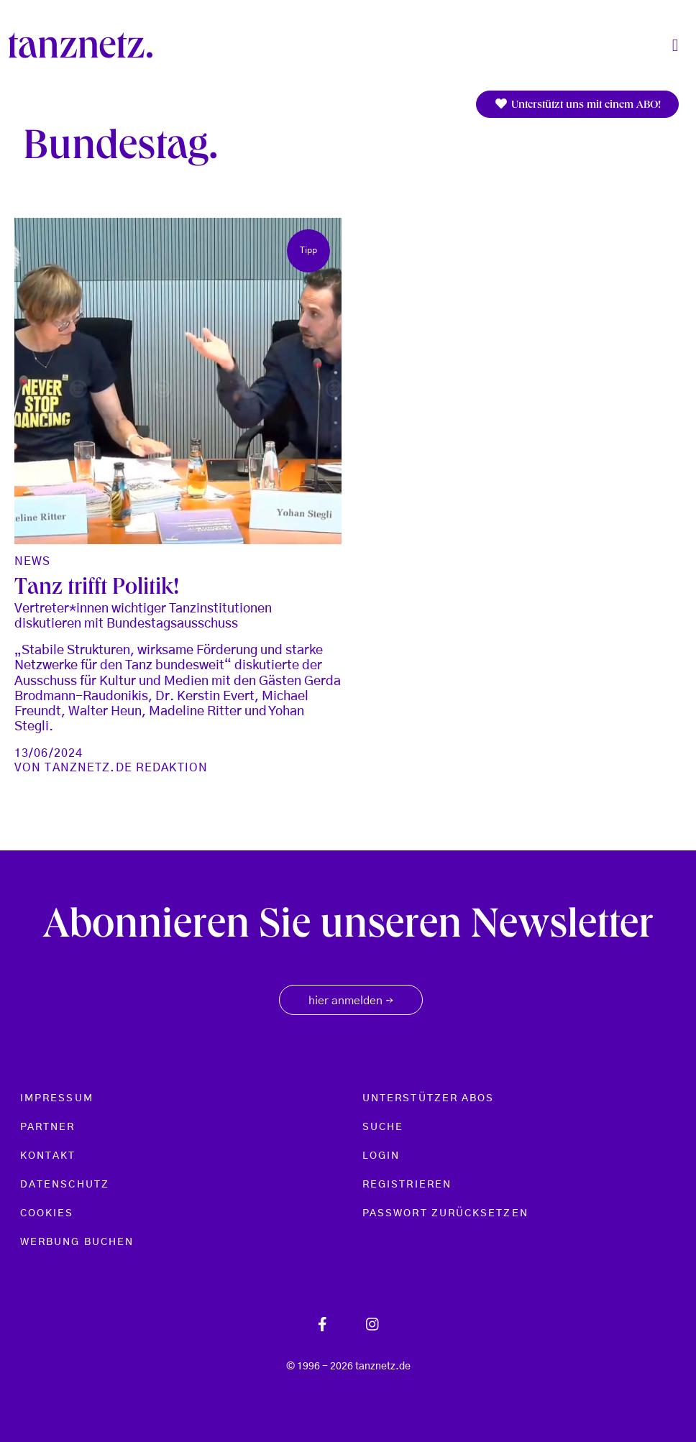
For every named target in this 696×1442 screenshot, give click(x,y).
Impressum (56, 1098)
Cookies (47, 1213)
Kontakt (48, 1156)
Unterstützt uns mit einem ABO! (577, 104)
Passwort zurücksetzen (445, 1213)
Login (381, 1156)
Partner (47, 1127)
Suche (382, 1127)
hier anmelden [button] (350, 1001)
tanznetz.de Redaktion (126, 767)
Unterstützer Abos (428, 1098)
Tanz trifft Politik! (96, 589)
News (32, 561)
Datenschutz (64, 1185)
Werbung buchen (77, 1242)
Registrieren (407, 1185)
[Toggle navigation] (675, 46)
